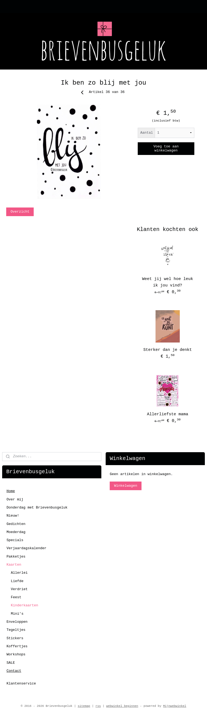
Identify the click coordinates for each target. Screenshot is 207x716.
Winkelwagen (125, 486)
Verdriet (19, 589)
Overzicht (20, 212)
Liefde (17, 581)
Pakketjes (15, 557)
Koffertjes (16, 646)
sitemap (84, 706)
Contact (13, 671)
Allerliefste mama (167, 414)
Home (10, 491)
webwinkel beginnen (122, 706)
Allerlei (19, 573)
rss (98, 706)
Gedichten (15, 524)
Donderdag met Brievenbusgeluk (36, 508)
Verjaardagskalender (26, 548)
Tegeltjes (15, 630)
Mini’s (17, 614)
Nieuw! (12, 516)
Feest (16, 597)
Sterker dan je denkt (167, 350)
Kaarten (13, 565)
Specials (14, 540)
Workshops (15, 654)
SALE (10, 663)
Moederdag (15, 532)
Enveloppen (16, 622)
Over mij (14, 499)
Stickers (14, 638)
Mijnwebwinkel (174, 706)
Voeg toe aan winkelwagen (166, 148)
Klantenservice (21, 684)
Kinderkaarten (24, 605)
